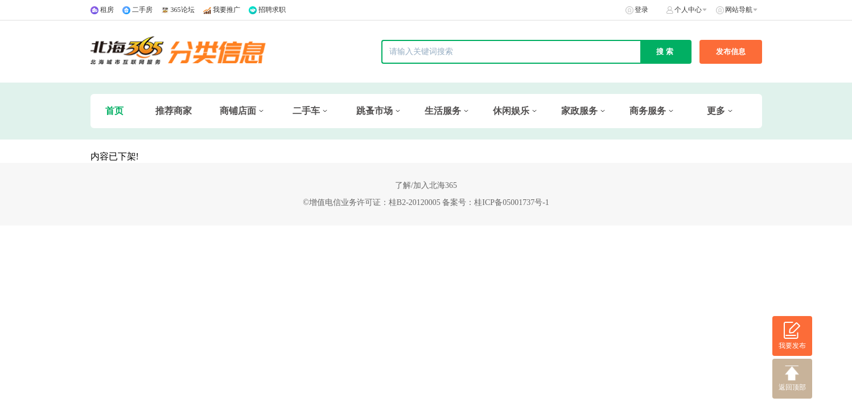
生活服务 (443, 111)
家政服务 (579, 111)
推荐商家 (173, 111)
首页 (114, 111)
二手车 (306, 111)
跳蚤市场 (374, 111)
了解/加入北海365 (426, 185)
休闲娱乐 (511, 111)
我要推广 (226, 10)
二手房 (142, 10)
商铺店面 (238, 111)
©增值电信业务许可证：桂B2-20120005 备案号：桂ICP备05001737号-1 (426, 202)
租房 (107, 10)
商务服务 (647, 111)
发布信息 (731, 51)
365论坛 (183, 10)
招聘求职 (272, 10)
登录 (641, 10)
